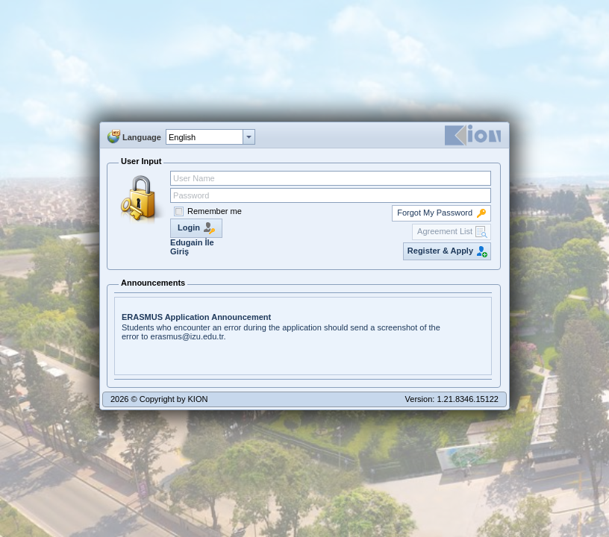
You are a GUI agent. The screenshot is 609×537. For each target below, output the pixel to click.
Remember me (214, 211)
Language (141, 137)
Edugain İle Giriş (192, 247)
